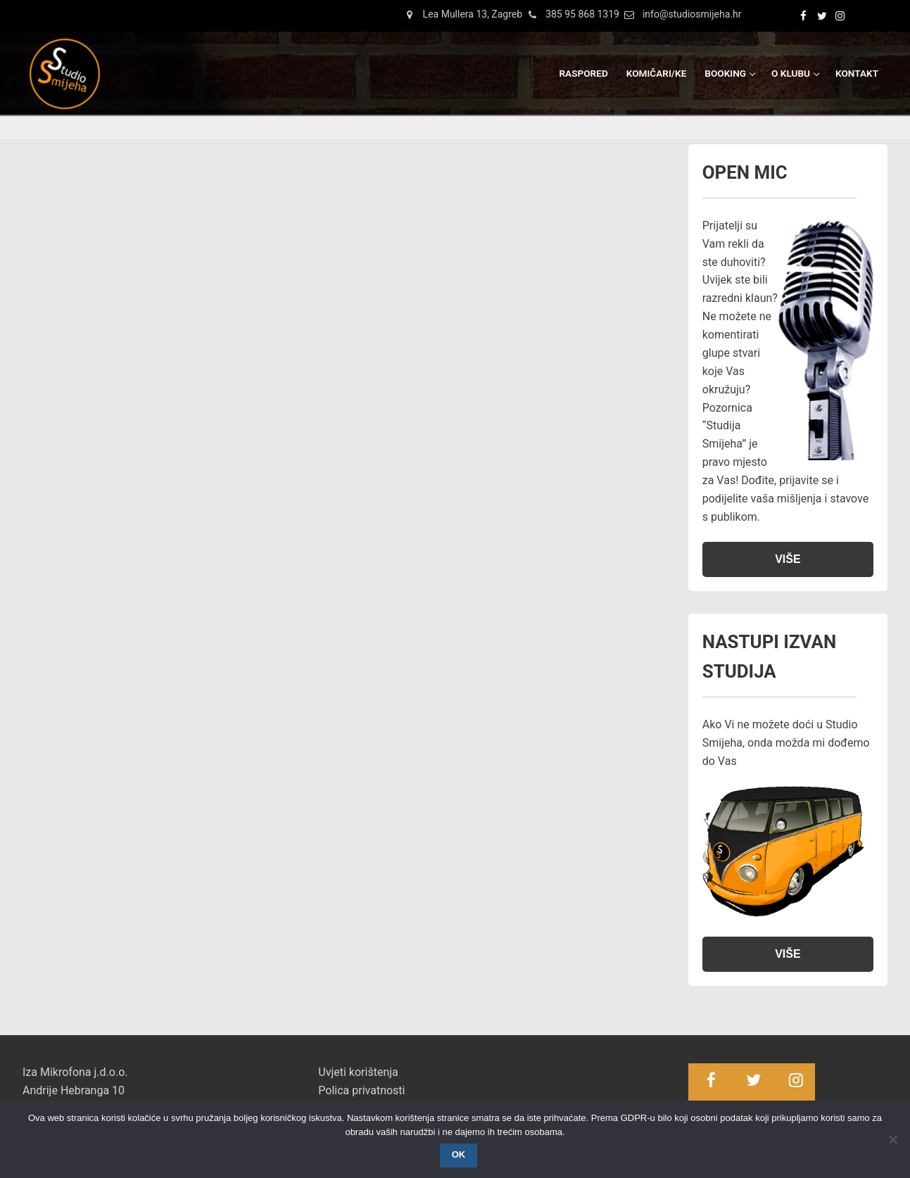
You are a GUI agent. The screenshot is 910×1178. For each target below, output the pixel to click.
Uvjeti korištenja (358, 1072)
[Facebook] (801, 15)
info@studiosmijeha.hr (680, 15)
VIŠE (787, 559)
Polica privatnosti (361, 1090)
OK (459, 1154)
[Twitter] (820, 15)
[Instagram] (838, 15)
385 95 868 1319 (570, 15)
